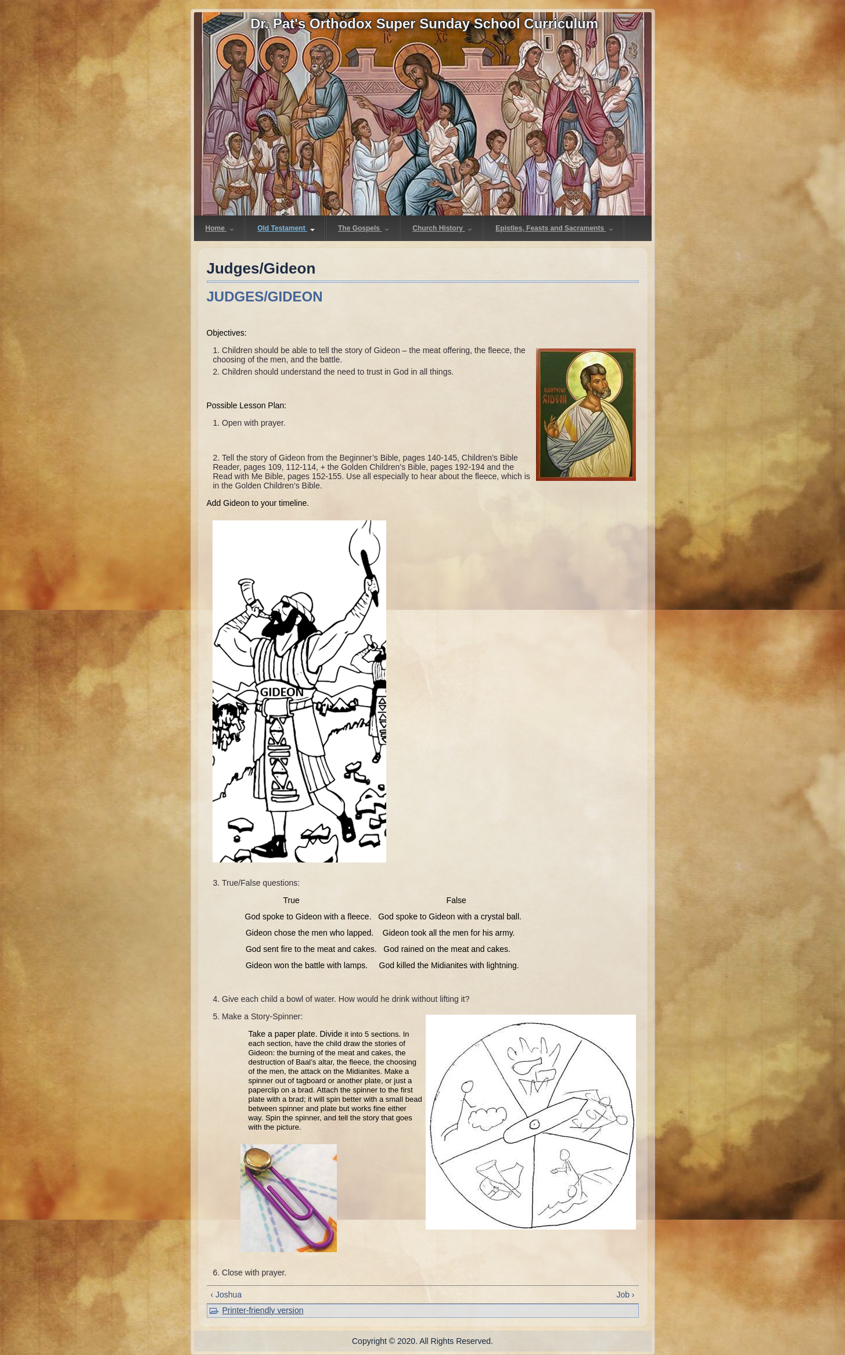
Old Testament (286, 228)
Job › (625, 1294)
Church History (442, 228)
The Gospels (363, 228)
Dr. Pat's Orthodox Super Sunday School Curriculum (424, 23)
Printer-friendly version (263, 1310)
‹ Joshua (226, 1294)
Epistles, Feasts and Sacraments (554, 228)
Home (220, 228)
